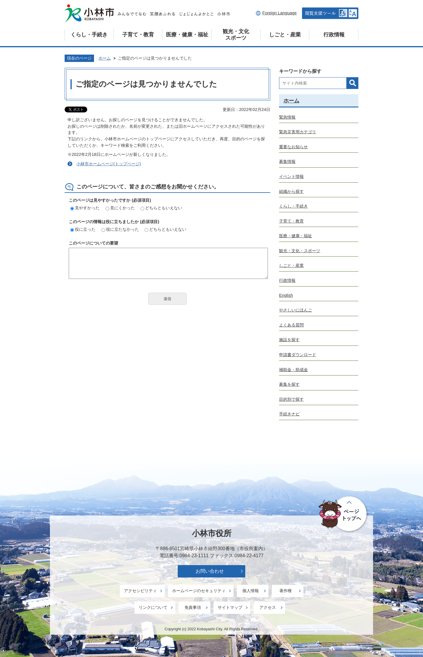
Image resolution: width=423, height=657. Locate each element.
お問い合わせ (210, 571)
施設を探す (289, 339)
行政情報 (334, 35)
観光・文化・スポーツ (299, 250)
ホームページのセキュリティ (199, 590)
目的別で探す (291, 399)
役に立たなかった (120, 229)
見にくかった (120, 207)
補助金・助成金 (293, 369)
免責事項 (192, 607)
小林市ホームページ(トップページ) (108, 163)
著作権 (285, 590)
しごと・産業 (285, 35)
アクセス (267, 607)
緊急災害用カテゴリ (297, 131)
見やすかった (85, 207)
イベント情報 (291, 176)
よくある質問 (291, 325)
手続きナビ (289, 414)
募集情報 (287, 161)
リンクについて (153, 607)
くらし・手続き (89, 35)
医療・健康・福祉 (187, 35)
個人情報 (250, 590)
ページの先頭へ (343, 514)
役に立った (82, 229)
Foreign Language (279, 13)
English (286, 295)
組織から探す (291, 191)
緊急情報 (287, 117)
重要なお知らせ (293, 146)
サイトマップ (230, 607)
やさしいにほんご (295, 310)
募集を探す (289, 384)
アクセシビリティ (140, 590)
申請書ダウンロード (297, 354)
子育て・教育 (138, 35)
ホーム (104, 58)
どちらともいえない (161, 207)
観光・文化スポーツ (236, 34)
